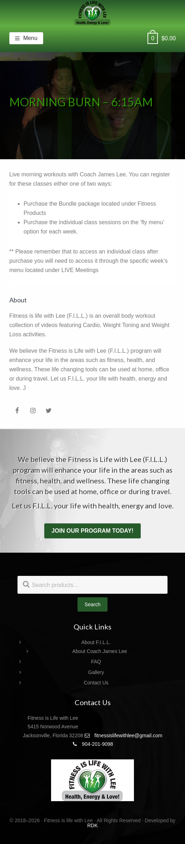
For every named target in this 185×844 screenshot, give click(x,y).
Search (92, 604)
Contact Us (96, 682)
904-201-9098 (92, 744)
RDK (92, 825)
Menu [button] (30, 38)
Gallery (96, 672)
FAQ (96, 661)
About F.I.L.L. (96, 642)
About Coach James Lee (99, 651)
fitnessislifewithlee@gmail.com (123, 735)
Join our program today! (92, 531)
